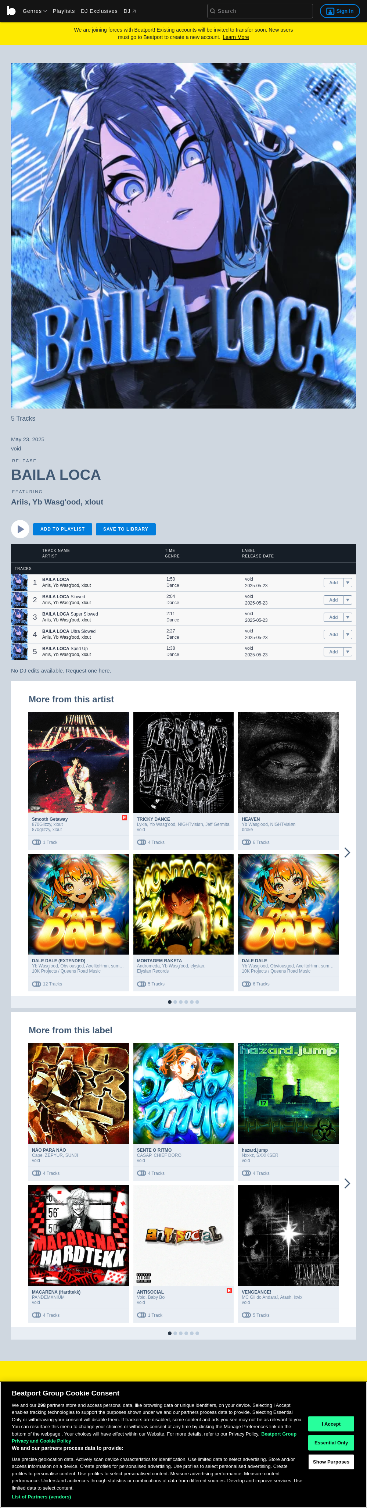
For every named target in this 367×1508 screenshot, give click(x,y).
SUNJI (71, 1155)
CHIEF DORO (167, 1155)
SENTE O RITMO (154, 1150)
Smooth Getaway (50, 819)
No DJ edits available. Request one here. (61, 670)
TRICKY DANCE (153, 819)
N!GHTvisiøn (190, 824)
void (249, 579)
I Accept (331, 1440)
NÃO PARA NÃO (49, 1150)
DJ (129, 11)
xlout (94, 502)
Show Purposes (331, 1478)
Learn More (236, 37)
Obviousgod (72, 966)
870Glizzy (41, 824)
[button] (19, 582)
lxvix (298, 1297)
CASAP (144, 1155)
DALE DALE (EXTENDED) (58, 960)
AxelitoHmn (97, 966)
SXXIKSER (267, 1155)
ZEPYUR (54, 1155)
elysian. (197, 966)
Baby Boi (157, 1297)
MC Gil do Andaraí (260, 1297)
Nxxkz (248, 1155)
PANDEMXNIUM (48, 1297)
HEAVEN (251, 819)
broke (247, 829)
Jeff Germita (217, 824)
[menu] (32, 11)
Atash (285, 1297)
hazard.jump (255, 1150)
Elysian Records (153, 971)
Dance (172, 585)
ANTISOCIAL (150, 1292)
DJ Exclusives (99, 11)
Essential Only (331, 1459)
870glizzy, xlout (47, 829)
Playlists (64, 11)
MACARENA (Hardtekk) (56, 1292)
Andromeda (148, 966)
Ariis (19, 502)
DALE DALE (254, 960)
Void (141, 1297)
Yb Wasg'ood (56, 502)
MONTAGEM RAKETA (159, 960)
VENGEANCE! (256, 1292)
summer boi (122, 966)
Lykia (142, 824)
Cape (37, 1155)
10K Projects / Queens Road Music (66, 971)
